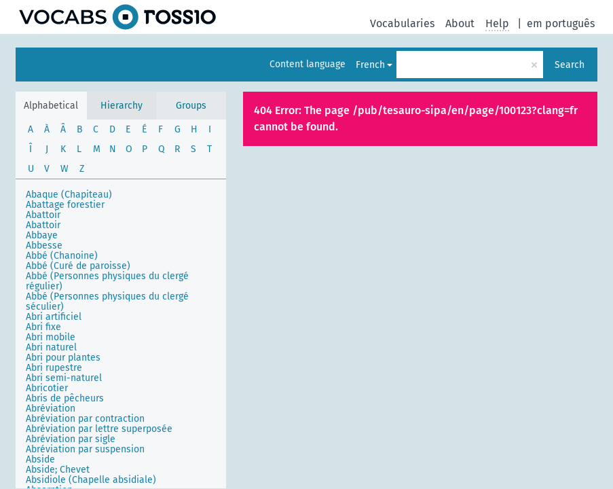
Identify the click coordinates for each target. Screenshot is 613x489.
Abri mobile (50, 337)
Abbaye (42, 235)
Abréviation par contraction (85, 419)
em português (561, 23)
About (460, 23)
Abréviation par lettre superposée (99, 429)
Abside (40, 459)
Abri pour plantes (63, 357)
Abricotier (47, 388)
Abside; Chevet (58, 470)
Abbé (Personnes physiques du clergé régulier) (107, 281)
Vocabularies (402, 23)
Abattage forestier (65, 205)
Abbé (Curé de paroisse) (78, 266)
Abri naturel (51, 347)
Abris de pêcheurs (65, 398)
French (370, 65)
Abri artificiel (53, 317)
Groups (191, 105)
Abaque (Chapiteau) (69, 194)
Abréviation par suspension (85, 449)
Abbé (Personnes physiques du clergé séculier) (107, 301)
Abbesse (44, 245)
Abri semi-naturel (64, 378)
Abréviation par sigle (70, 439)
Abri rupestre (54, 368)
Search (569, 65)
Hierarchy (121, 105)
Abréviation (50, 408)
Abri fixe (43, 327)
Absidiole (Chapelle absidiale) (91, 480)
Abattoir (43, 215)
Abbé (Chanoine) (62, 256)
